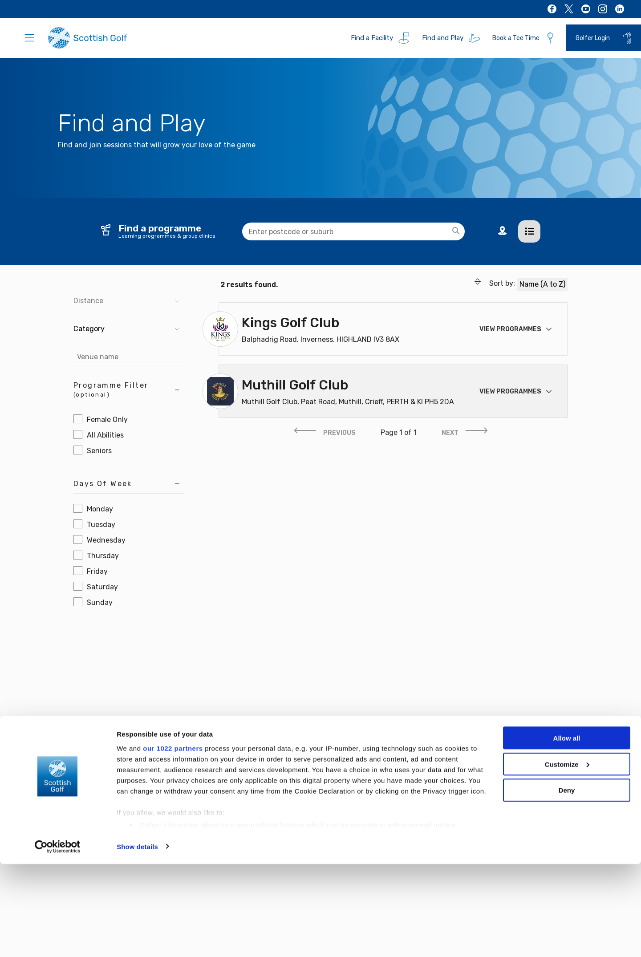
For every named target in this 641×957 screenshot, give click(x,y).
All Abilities (105, 435)
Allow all (566, 831)
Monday (100, 509)
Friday (97, 571)
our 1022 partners (173, 841)
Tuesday (101, 524)
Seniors (99, 450)
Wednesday (106, 540)
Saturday (102, 587)
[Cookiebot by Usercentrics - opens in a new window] (58, 939)
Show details (137, 939)
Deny (567, 883)
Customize (567, 857)
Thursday (103, 555)
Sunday (100, 602)
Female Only (107, 419)
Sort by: (494, 283)
